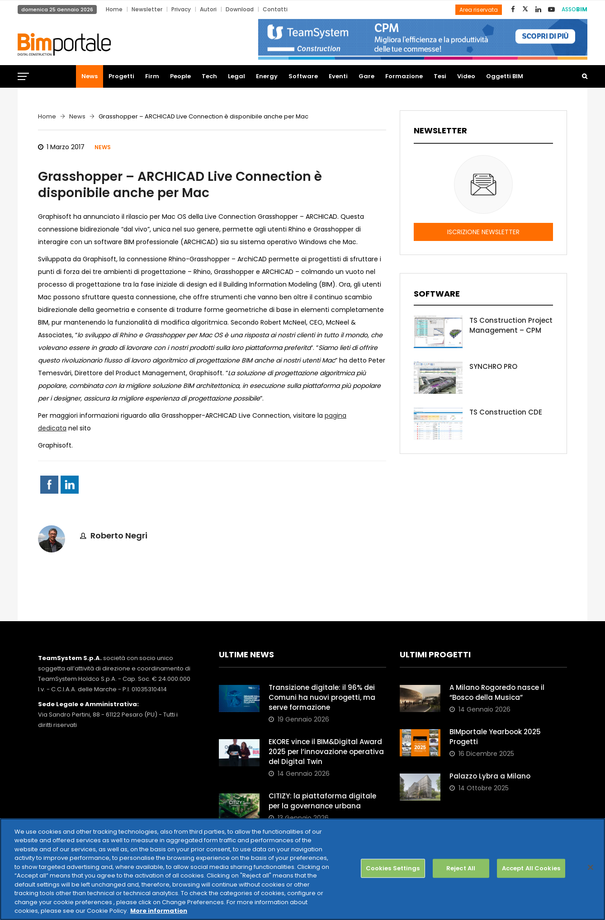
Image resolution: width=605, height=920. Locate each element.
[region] (302, 869)
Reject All (460, 868)
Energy (267, 76)
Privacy (181, 9)
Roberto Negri (118, 535)
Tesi (440, 76)
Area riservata (478, 10)
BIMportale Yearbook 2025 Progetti (495, 736)
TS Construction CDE (505, 412)
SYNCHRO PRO (493, 366)
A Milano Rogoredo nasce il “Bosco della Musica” (496, 692)
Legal (236, 76)
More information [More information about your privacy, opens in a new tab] (158, 910)
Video (466, 76)
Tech (209, 76)
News (89, 76)
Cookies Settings (393, 868)
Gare (366, 76)
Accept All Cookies (531, 868)
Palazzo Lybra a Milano (489, 776)
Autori (208, 9)
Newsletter (147, 9)
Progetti (121, 76)
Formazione (404, 76)
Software (303, 76)
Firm (152, 76)
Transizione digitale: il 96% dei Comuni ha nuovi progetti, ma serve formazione (322, 697)
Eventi (338, 76)
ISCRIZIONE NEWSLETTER (483, 231)
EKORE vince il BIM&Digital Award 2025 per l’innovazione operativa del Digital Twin (326, 751)
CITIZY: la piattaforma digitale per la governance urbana (322, 801)
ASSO (574, 9)
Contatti (275, 9)
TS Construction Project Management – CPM (511, 325)
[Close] (590, 868)
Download (240, 9)
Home (114, 9)
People (180, 76)
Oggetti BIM (504, 76)
